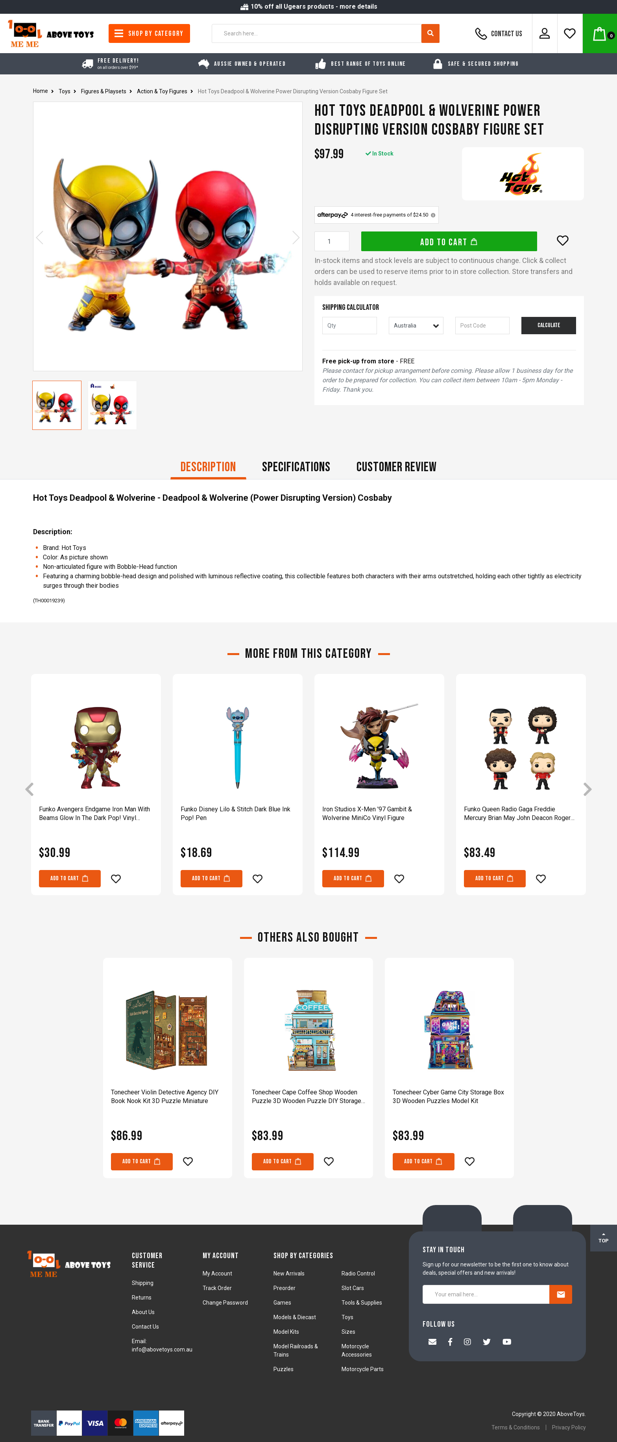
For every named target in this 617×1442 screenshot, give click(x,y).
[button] (562, 240)
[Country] (416, 325)
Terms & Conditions (515, 1427)
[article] (96, 790)
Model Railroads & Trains (295, 1350)
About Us (143, 1312)
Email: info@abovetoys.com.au (162, 1345)
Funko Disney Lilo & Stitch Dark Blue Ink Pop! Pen (235, 813)
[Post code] (482, 325)
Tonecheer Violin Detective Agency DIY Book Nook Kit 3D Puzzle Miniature (164, 1096)
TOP (604, 1238)
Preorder (284, 1288)
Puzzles (283, 1369)
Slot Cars (353, 1288)
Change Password (225, 1302)
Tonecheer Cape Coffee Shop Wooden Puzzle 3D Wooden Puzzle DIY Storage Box (306, 1096)
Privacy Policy (569, 1427)
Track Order (217, 1288)
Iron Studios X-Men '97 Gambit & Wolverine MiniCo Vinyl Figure (367, 813)
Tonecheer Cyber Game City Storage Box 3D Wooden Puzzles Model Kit (448, 1096)
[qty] (349, 325)
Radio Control (358, 1273)
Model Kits (286, 1332)
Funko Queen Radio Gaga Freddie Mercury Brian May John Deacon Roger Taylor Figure (517, 813)
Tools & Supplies (362, 1302)
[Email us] (432, 1343)
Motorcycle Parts (363, 1369)
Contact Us (497, 33)
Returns (141, 1297)
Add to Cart (449, 242)
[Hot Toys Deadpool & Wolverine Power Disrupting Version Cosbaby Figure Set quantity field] (331, 241)
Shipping (142, 1283)
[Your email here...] (486, 1294)
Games (282, 1302)
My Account (217, 1273)
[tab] (208, 468)
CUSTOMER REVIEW (397, 467)
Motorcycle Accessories (357, 1350)
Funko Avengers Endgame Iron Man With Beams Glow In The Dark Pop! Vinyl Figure (94, 813)
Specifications (296, 467)
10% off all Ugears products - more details (308, 6)
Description (208, 467)
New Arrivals (289, 1273)
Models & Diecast (294, 1317)
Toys (347, 1317)
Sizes (348, 1332)
